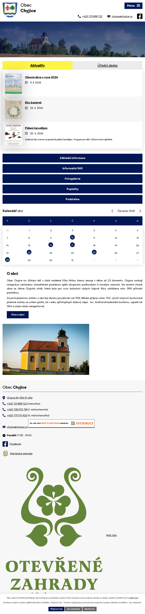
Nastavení (90, 609)
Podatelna (72, 178)
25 (94, 231)
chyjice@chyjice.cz (122, 16)
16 (51, 224)
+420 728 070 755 (17, 389)
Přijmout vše (56, 609)
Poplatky (108, 168)
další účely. (134, 598)
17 (72, 224)
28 (7, 239)
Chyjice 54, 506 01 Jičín (20, 377)
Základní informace (37, 158)
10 (72, 216)
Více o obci (17, 294)
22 (29, 231)
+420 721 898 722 (92, 16)
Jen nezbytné (73, 609)
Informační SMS (108, 158)
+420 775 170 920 (17, 394)
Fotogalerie (37, 168)
